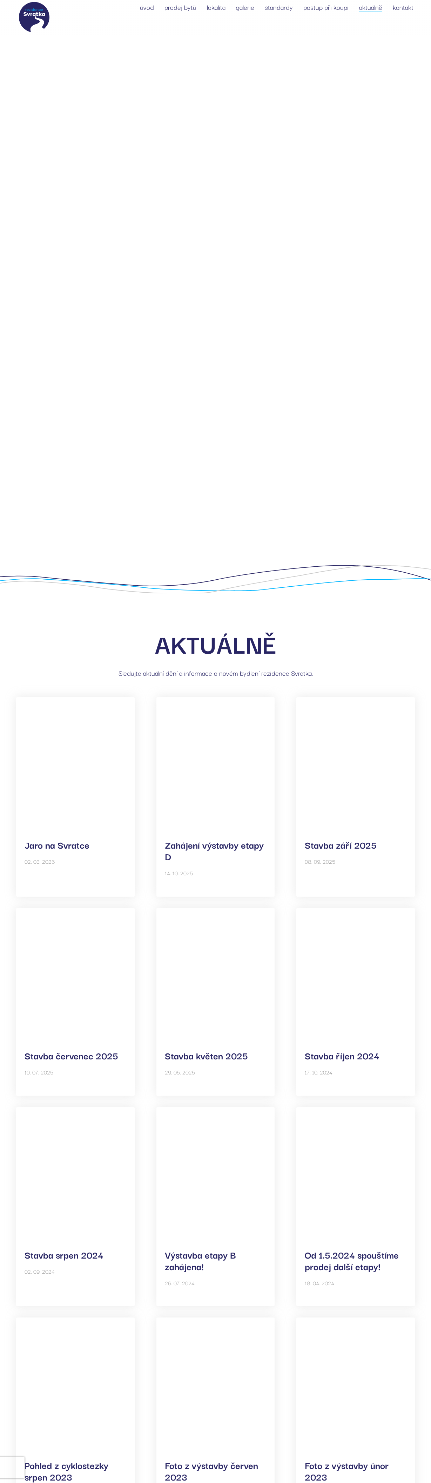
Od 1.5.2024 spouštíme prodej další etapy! (352, 1260)
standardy (279, 7)
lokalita (216, 7)
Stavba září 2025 (341, 844)
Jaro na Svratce (57, 844)
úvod (147, 7)
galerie (245, 7)
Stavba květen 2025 (206, 1055)
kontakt (403, 7)
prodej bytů (180, 7)
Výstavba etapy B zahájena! (200, 1260)
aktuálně (370, 7)
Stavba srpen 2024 (64, 1254)
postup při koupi (326, 7)
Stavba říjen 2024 (342, 1055)
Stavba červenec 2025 (71, 1055)
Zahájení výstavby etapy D (214, 850)
